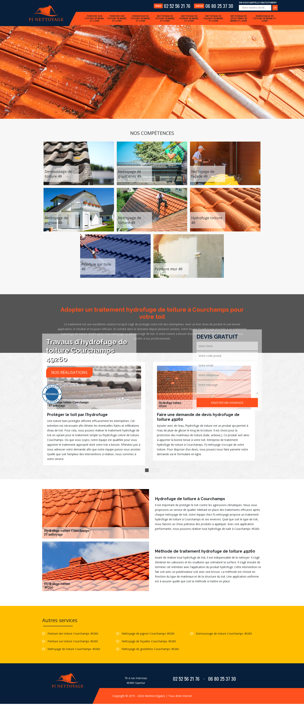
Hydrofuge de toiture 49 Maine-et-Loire (140, 18)
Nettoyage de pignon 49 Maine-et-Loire (189, 18)
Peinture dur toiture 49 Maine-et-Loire (95, 18)
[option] (94, 413)
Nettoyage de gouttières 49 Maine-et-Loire (238, 18)
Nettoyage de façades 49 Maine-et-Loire (213, 18)
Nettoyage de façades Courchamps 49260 (149, 641)
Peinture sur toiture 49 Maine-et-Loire (117, 18)
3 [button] (157, 470)
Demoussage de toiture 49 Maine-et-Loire (264, 18)
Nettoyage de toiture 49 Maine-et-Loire (165, 18)
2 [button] (152, 470)
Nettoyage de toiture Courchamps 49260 (74, 649)
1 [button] (147, 470)
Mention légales (155, 696)
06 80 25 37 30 (213, 5)
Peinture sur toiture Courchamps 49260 (73, 641)
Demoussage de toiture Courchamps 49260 (224, 633)
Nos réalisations (69, 372)
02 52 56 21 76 (172, 5)
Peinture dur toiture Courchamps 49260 (73, 633)
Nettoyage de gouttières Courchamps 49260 (150, 649)
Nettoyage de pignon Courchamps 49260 (148, 633)
